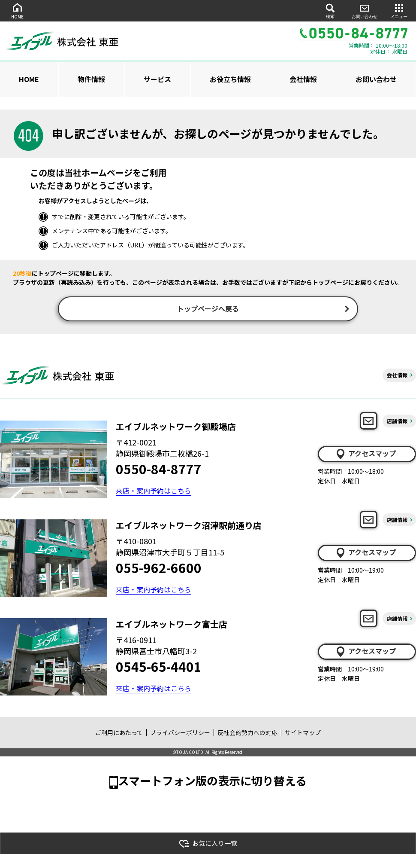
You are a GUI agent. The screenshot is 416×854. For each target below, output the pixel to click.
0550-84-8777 (159, 469)
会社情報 (303, 79)
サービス (157, 79)
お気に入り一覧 (208, 843)
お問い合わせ (364, 10)
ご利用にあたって (119, 733)
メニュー (399, 10)
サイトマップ (303, 733)
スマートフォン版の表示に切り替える (212, 781)
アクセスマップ (365, 454)
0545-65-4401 (159, 667)
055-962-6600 (159, 568)
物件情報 (91, 79)
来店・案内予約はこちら (153, 491)
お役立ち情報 (230, 79)
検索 (330, 10)
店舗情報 (397, 421)
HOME (17, 10)
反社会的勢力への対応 (247, 733)
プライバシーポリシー (180, 733)
